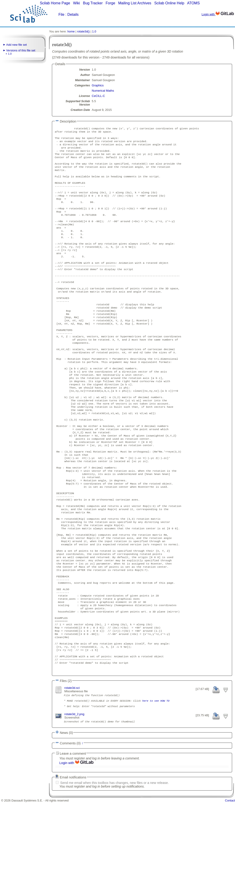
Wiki (76, 3)
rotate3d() (83, 31)
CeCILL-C (98, 96)
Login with (218, 14)
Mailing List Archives (134, 3)
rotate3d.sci (72, 765)
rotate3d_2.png (74, 795)
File (61, 14)
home (71, 31)
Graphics (98, 85)
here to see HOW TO (155, 780)
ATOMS (193, 3)
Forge (110, 3)
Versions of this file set (20, 50)
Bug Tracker (93, 3)
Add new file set (16, 44)
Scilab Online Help (169, 3)
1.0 (10, 53)
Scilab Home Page (55, 3)
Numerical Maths (103, 90)
